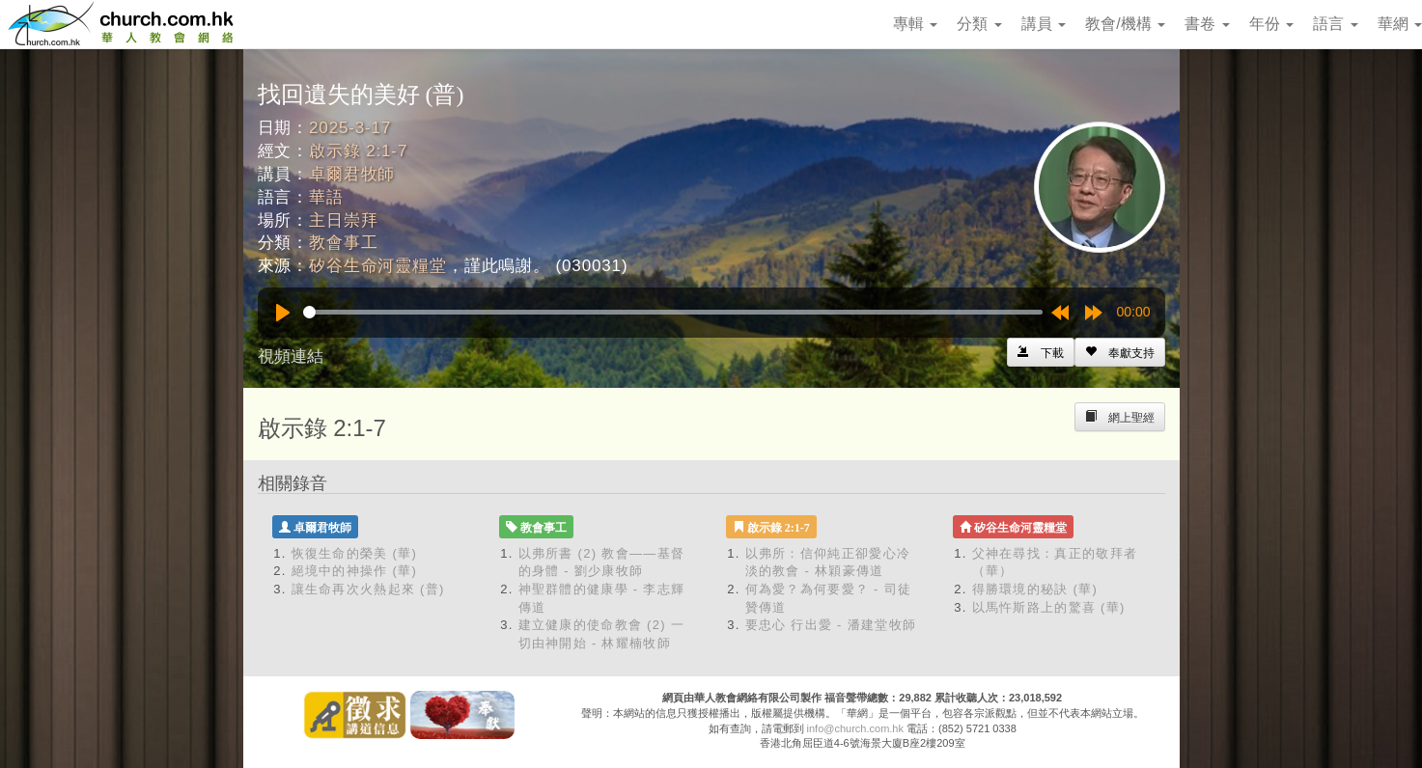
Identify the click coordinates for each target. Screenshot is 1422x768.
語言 (1335, 23)
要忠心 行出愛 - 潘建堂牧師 (831, 624)
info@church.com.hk (855, 728)
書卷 (1207, 23)
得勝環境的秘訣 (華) (1035, 589)
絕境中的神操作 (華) (355, 570)
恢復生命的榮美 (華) (355, 553)
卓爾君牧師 (352, 174)
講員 (1043, 23)
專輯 (915, 23)
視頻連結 (290, 356)
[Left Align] (1119, 352)
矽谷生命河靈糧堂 (378, 266)
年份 (1271, 23)
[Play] (282, 312)
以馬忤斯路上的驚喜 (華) (1049, 607)
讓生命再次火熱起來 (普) (368, 589)
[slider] (673, 312)
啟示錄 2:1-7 (358, 151)
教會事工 (343, 242)
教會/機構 (1125, 23)
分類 (979, 23)
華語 (326, 197)
